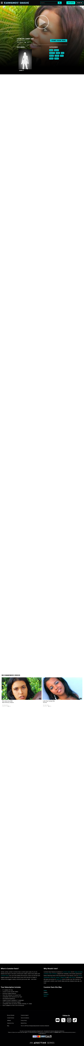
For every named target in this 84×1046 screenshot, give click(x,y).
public (62, 55)
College (57, 52)
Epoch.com (15, 1032)
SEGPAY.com (57, 1032)
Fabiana (12, 702)
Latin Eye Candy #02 (49, 701)
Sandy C (58, 977)
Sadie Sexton (72, 977)
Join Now (71, 2)
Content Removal (42, 1033)
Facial (62, 52)
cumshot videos (67, 972)
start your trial (59, 40)
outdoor (56, 58)
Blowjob (51, 55)
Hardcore (56, 50)
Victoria (45, 702)
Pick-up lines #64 (7, 701)
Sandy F (21, 70)
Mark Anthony (5, 702)
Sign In (79, 2)
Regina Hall (63, 977)
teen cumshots (53, 973)
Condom (57, 55)
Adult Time (59, 979)
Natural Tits (52, 52)
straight (51, 58)
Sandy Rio (52, 977)
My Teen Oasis (5, 705)
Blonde (51, 50)
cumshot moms (5, 975)
